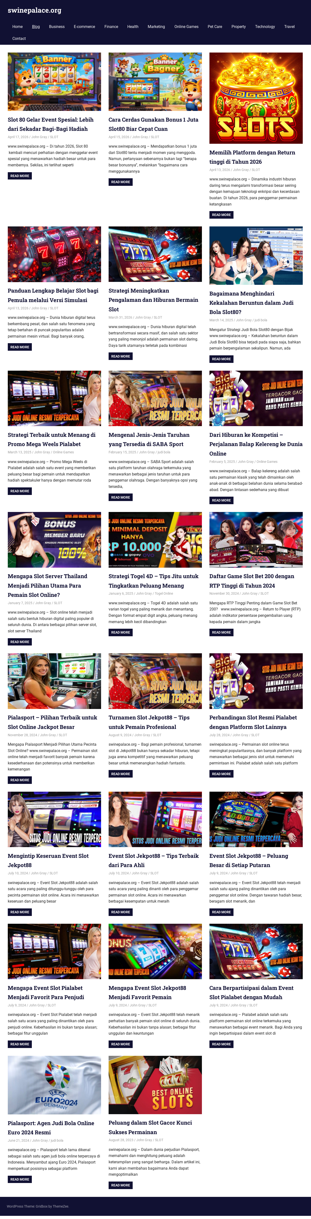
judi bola (261, 320)
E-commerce (84, 26)
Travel (289, 26)
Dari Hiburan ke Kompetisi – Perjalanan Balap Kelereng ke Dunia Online (250, 444)
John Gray (39, 146)
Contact (19, 38)
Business (57, 26)
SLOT (54, 146)
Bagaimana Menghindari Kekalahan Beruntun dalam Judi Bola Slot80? (254, 302)
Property (239, 26)
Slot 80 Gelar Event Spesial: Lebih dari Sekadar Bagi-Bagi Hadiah (49, 129)
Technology (265, 26)
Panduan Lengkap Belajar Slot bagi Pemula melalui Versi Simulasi (50, 300)
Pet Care (215, 26)
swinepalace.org (34, 10)
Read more (19, 185)
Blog (36, 26)
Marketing (156, 26)
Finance (111, 26)
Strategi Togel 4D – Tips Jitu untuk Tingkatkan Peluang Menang (149, 585)
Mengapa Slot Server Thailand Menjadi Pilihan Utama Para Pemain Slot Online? (51, 585)
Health (132, 26)
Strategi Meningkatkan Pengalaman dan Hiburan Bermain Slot (144, 300)
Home (17, 26)
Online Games (186, 26)
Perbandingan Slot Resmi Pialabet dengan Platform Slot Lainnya (251, 726)
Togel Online (164, 603)
